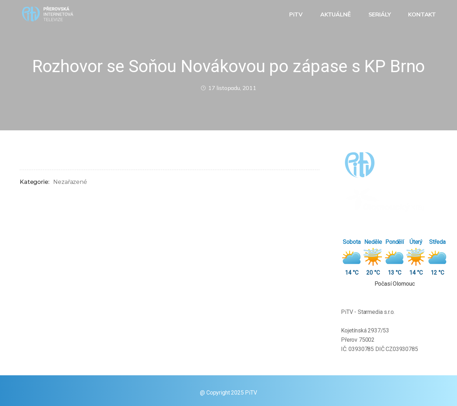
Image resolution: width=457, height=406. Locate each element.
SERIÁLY (380, 14)
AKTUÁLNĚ (336, 14)
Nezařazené (70, 182)
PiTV (296, 14)
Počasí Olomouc (395, 283)
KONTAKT (422, 14)
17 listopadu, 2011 (228, 87)
